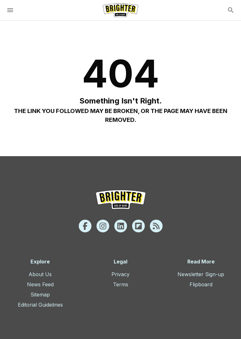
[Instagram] (103, 226)
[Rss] (156, 226)
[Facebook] (85, 226)
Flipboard (201, 284)
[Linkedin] (120, 226)
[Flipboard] (138, 226)
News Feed (40, 284)
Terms (120, 284)
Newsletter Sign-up (200, 274)
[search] (230, 10)
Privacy (120, 274)
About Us (40, 274)
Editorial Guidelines (40, 305)
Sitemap (40, 294)
